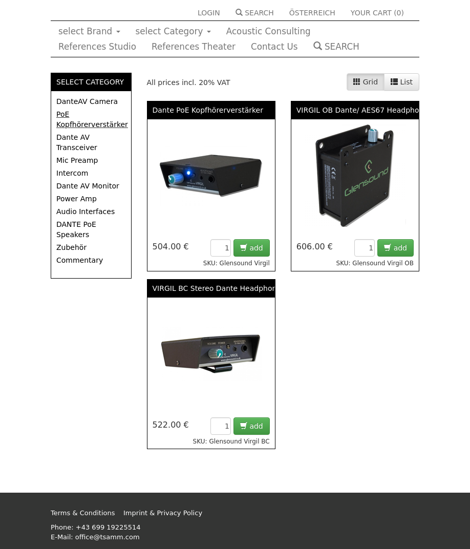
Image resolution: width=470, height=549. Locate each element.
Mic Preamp (77, 160)
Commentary (79, 260)
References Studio (97, 46)
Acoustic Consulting (268, 31)
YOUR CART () (377, 13)
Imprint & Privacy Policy (162, 513)
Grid (365, 82)
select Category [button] (173, 31)
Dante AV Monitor (87, 186)
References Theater (194, 46)
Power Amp (76, 199)
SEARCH (255, 13)
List (402, 82)
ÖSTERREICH (312, 13)
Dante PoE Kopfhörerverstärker (208, 110)
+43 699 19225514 (108, 527)
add (251, 248)
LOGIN (209, 13)
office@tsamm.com (107, 537)
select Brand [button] (89, 31)
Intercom (72, 173)
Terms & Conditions (83, 513)
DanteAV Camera (87, 101)
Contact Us (274, 46)
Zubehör (71, 247)
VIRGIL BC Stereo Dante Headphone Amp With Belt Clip (252, 288)
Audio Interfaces (85, 211)
